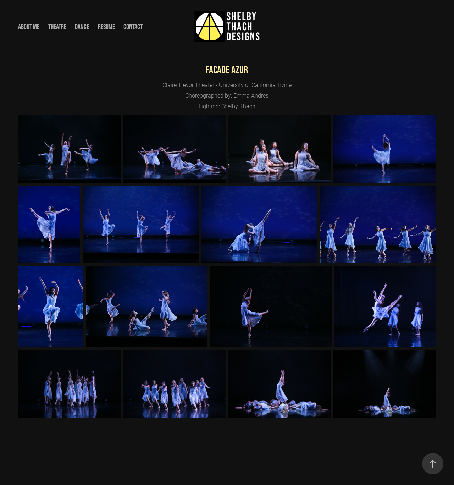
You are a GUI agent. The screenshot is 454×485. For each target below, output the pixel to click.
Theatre (57, 27)
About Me (28, 27)
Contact (133, 27)
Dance (82, 27)
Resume (106, 27)
